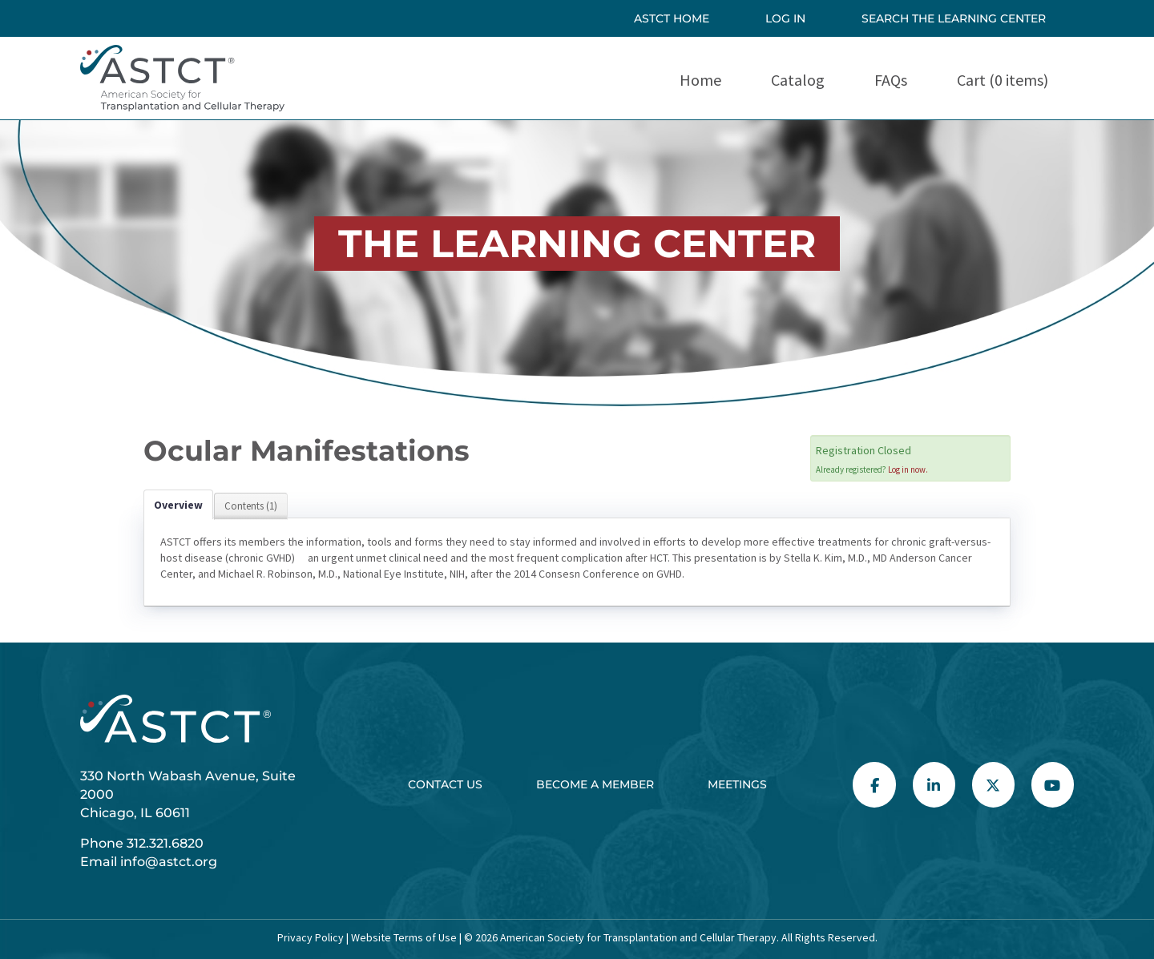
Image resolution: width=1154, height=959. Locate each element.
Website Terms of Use (403, 937)
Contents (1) (250, 506)
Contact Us (445, 784)
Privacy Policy (310, 937)
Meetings (737, 784)
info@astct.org (168, 861)
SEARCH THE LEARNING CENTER (953, 18)
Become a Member (595, 784)
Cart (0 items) (1002, 80)
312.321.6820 (165, 843)
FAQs (890, 80)
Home (700, 80)
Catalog (798, 80)
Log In (785, 18)
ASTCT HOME (671, 18)
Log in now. (908, 469)
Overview (178, 505)
